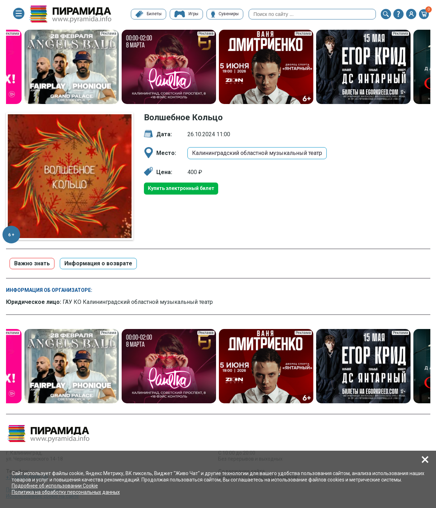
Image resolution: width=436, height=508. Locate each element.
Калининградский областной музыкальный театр (257, 153)
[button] (385, 14)
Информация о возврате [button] (98, 263)
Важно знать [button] (32, 263)
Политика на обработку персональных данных (66, 492)
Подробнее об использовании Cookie (55, 486)
